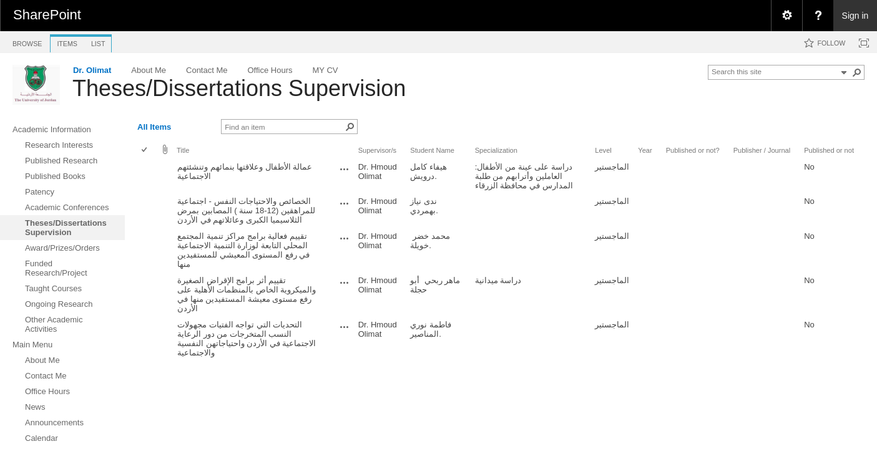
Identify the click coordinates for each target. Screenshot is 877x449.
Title (183, 150)
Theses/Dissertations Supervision (239, 88)
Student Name (432, 150)
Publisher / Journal (762, 150)
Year (645, 150)
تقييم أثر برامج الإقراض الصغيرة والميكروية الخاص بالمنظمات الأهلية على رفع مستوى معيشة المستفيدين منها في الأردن (246, 294)
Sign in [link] (855, 16)
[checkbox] (145, 150)
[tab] (27, 41)
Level (603, 150)
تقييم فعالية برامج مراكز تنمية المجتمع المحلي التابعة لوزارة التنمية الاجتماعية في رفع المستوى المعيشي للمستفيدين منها (243, 250)
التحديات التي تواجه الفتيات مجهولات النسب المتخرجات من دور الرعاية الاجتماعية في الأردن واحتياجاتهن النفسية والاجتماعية (246, 338)
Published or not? (693, 150)
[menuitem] (786, 15)
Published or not (829, 150)
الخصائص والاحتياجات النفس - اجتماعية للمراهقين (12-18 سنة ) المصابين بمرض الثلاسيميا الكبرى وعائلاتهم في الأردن (246, 210)
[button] (857, 72)
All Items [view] (154, 127)
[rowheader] (147, 176)
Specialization (496, 150)
